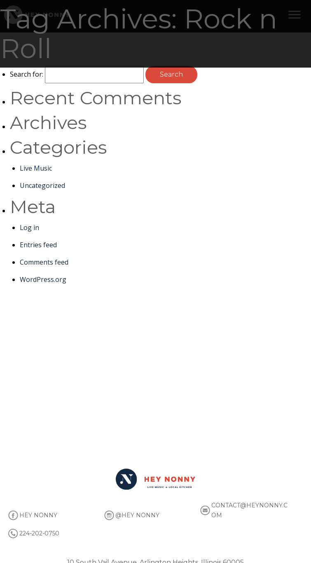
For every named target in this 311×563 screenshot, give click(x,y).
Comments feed (44, 262)
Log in (29, 227)
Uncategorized (42, 185)
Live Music (36, 168)
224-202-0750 (39, 533)
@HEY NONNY (137, 515)
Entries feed (38, 244)
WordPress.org (43, 279)
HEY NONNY (38, 515)
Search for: (26, 74)
